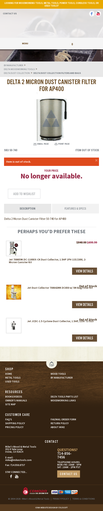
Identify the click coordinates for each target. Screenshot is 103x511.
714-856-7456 (64, 455)
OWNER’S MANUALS (16, 400)
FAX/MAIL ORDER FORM (63, 419)
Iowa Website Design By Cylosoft (51, 507)
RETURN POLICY (60, 423)
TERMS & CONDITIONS (83, 498)
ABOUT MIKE (58, 427)
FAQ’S (8, 419)
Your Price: (51, 170)
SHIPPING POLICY (15, 423)
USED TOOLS (12, 381)
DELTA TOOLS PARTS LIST (64, 396)
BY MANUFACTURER (62, 377)
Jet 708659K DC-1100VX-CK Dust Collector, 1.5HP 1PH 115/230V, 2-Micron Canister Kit (47, 261)
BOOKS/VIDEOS (13, 396)
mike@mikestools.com (18, 460)
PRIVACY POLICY (61, 498)
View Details (84, 271)
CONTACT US (68, 474)
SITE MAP (10, 404)
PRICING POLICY (14, 427)
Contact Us (10, 13)
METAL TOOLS (12, 377)
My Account (51, 43)
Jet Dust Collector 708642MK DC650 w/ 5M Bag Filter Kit (60, 287)
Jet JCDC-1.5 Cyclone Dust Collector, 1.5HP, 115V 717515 (60, 321)
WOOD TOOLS (58, 374)
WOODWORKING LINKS (63, 400)
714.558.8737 (17, 465)
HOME (8, 374)
